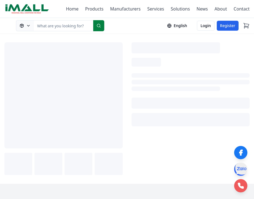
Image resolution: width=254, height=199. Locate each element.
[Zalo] (240, 169)
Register (227, 25)
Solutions (180, 9)
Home (72, 9)
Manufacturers (125, 9)
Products (94, 9)
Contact (242, 9)
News (202, 9)
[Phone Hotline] (240, 185)
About (221, 9)
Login (205, 25)
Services (155, 9)
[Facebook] (240, 152)
